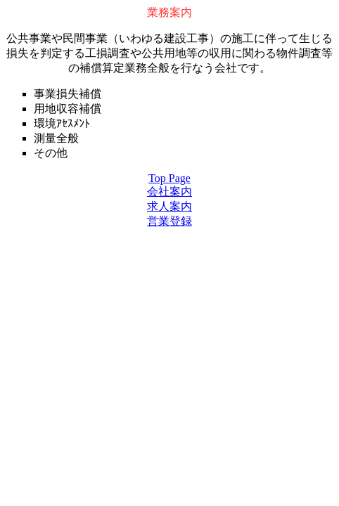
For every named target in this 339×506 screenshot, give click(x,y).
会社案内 (169, 191)
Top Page (169, 178)
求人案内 (169, 206)
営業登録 (169, 221)
